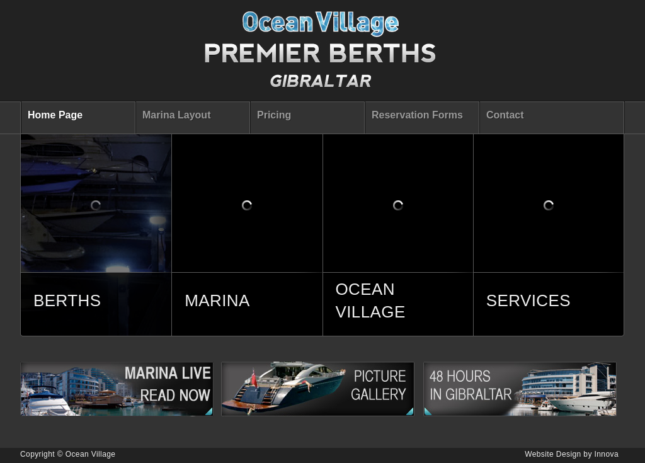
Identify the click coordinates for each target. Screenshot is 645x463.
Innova (607, 454)
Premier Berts (321, 53)
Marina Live (120, 389)
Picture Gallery (322, 389)
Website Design (553, 454)
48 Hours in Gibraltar (523, 389)
